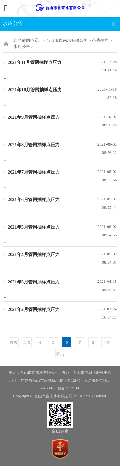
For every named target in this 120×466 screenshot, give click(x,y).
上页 (27, 342)
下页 (106, 342)
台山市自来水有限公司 (67, 40)
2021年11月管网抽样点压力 (34, 62)
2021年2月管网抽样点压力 (34, 309)
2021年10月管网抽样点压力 (35, 89)
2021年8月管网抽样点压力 (34, 144)
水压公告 (21, 46)
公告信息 (100, 40)
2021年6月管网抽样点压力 (34, 199)
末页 (60, 353)
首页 (14, 342)
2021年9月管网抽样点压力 (34, 117)
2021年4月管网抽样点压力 (34, 254)
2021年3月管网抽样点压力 (34, 281)
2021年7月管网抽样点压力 (34, 172)
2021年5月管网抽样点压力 (34, 226)
